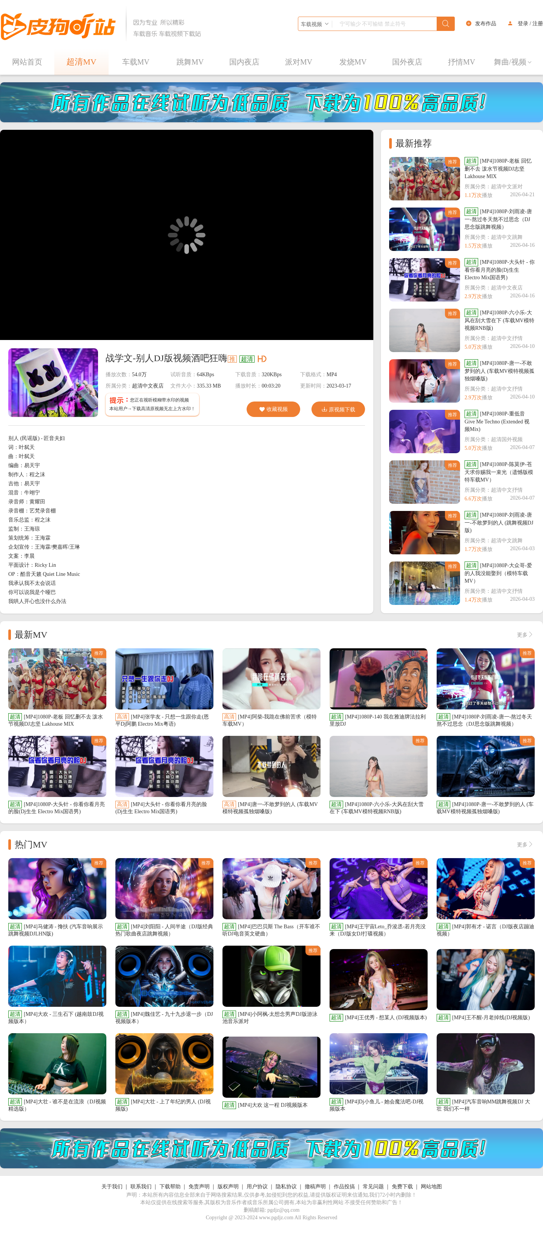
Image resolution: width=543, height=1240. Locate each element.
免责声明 (199, 1186)
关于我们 (112, 1186)
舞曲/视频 (513, 62)
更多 (525, 635)
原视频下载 (338, 409)
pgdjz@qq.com (283, 1210)
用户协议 (257, 1186)
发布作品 (485, 23)
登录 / (524, 23)
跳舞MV (190, 62)
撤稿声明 (315, 1186)
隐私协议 (286, 1186)
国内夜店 (244, 62)
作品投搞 (344, 1186)
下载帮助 (170, 1186)
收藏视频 (273, 409)
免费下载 (402, 1186)
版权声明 (228, 1186)
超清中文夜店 (148, 386)
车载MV (135, 62)
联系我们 (141, 1186)
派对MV (298, 62)
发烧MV (353, 62)
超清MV (81, 61)
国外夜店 (407, 62)
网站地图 (431, 1186)
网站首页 (27, 62)
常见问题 (373, 1186)
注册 (537, 23)
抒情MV (461, 62)
